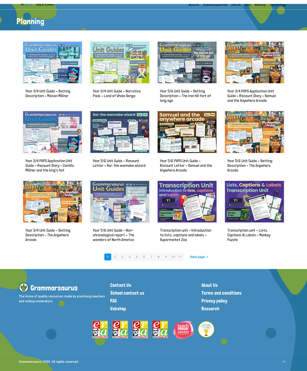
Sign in (28, 4)
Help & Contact (45, 4)
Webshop (260, 4)
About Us (193, 4)
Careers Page (278, 4)
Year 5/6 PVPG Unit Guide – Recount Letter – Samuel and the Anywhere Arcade (186, 165)
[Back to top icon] (284, 361)
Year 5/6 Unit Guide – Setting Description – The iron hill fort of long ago (185, 96)
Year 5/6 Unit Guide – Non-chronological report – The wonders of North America (113, 235)
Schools (236, 4)
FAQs (248, 4)
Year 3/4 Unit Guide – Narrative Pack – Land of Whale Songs (117, 93)
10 (173, 257)
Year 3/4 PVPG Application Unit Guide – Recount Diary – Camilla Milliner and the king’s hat (49, 165)
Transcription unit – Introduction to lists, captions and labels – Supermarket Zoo (185, 235)
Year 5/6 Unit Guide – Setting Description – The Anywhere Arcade (249, 165)
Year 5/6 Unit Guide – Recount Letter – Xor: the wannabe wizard (119, 163)
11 (180, 257)
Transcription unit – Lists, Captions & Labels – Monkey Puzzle (248, 235)
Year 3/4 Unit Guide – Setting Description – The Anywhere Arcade (47, 235)
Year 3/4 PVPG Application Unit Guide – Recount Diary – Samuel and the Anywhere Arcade (251, 96)
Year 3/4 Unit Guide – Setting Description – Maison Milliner (47, 93)
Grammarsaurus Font (215, 4)
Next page (199, 257)
